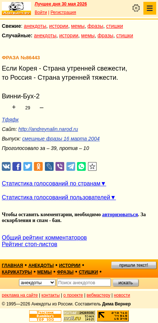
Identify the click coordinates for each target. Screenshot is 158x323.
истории (58, 26)
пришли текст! (133, 265)
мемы (78, 26)
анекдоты (35, 26)
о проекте (73, 295)
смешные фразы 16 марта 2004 (61, 139)
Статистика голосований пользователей (56, 197)
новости (122, 295)
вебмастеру (98, 295)
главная (12, 265)
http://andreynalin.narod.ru (48, 129)
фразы (95, 26)
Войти (41, 12)
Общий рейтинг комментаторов (44, 237)
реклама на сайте (20, 295)
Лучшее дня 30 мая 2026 (61, 4)
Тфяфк (10, 120)
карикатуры (17, 272)
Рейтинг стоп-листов (29, 244)
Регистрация (63, 12)
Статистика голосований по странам (51, 183)
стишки (114, 26)
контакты (51, 295)
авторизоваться (120, 214)
